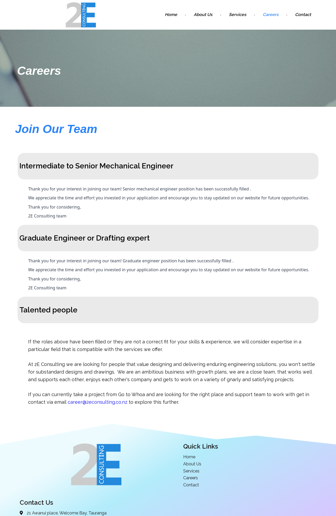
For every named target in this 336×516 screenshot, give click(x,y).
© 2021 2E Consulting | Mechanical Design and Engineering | (150, 511)
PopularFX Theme (226, 511)
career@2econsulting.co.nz (97, 402)
